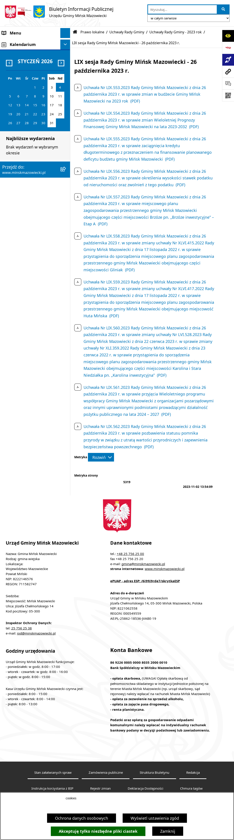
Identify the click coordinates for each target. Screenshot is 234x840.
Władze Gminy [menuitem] (15, 52)
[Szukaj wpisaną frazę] (223, 9)
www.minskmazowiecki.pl (165, 568)
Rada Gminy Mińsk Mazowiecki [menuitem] (31, 62)
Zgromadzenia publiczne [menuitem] (25, 267)
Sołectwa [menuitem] (10, 72)
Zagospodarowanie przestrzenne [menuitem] (20, 145)
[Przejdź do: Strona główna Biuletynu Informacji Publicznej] (75, 32)
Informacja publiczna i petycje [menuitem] (30, 178)
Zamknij (167, 831)
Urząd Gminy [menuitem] (14, 82)
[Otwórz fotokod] (228, 95)
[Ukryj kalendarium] (65, 313)
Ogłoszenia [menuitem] (12, 132)
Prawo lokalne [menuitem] (15, 92)
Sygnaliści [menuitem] (11, 287)
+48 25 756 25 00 (130, 553)
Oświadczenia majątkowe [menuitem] (25, 198)
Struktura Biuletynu (154, 772)
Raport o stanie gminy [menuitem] (23, 257)
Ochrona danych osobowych (81, 818)
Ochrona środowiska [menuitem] (21, 158)
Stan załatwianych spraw (53, 772)
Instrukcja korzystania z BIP (52, 788)
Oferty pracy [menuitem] (13, 168)
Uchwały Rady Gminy (126, 32)
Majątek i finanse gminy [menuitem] (24, 112)
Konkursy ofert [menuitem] (16, 237)
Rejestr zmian (100, 788)
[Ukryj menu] (65, 33)
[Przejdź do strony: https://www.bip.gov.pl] (228, 48)
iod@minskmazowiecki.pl (36, 633)
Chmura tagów (191, 788)
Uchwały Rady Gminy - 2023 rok (175, 32)
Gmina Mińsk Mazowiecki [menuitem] (25, 43)
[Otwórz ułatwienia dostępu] (228, 36)
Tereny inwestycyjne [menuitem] (21, 277)
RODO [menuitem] (7, 301)
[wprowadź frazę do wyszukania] (182, 9)
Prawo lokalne (92, 32)
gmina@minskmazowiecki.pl (143, 564)
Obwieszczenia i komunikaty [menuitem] (28, 208)
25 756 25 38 (21, 628)
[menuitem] (35, 218)
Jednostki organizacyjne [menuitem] (24, 102)
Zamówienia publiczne (106, 772)
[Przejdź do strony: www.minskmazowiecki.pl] (228, 72)
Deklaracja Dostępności (145, 788)
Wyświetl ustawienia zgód (155, 818)
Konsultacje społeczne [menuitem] (23, 227)
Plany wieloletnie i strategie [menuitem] (28, 188)
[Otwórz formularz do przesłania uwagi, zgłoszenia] (228, 83)
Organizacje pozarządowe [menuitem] (26, 247)
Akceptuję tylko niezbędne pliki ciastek (98, 831)
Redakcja (193, 772)
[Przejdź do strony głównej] (58, 12)
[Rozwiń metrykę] (101, 457)
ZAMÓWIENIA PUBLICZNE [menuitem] (26, 122)
